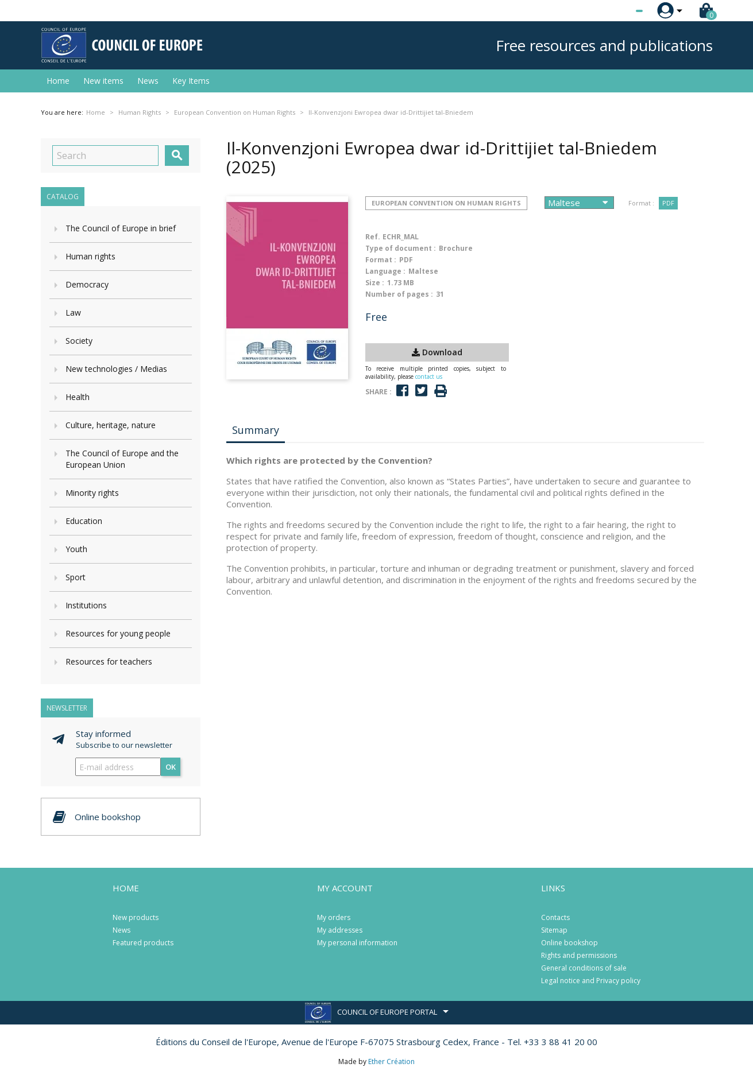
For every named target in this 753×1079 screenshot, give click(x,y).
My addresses (339, 930)
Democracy (87, 284)
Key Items (191, 80)
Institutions (86, 605)
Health (77, 396)
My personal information (357, 943)
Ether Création (391, 1061)
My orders (333, 917)
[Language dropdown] (618, 11)
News (148, 80)
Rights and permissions (579, 955)
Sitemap (554, 930)
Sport (75, 577)
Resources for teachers (108, 661)
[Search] (105, 155)
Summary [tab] (255, 430)
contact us (428, 376)
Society (78, 340)
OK (170, 767)
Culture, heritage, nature (110, 425)
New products (136, 917)
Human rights (90, 256)
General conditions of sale (584, 968)
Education (83, 520)
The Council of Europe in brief (120, 228)
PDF (668, 203)
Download (437, 352)
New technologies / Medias (116, 368)
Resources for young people (118, 633)
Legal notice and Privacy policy (590, 980)
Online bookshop (569, 943)
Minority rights (92, 492)
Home (58, 80)
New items (103, 80)
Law (73, 312)
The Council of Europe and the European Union (122, 459)
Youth (76, 549)
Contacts (555, 917)
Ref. (372, 237)
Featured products (143, 943)
